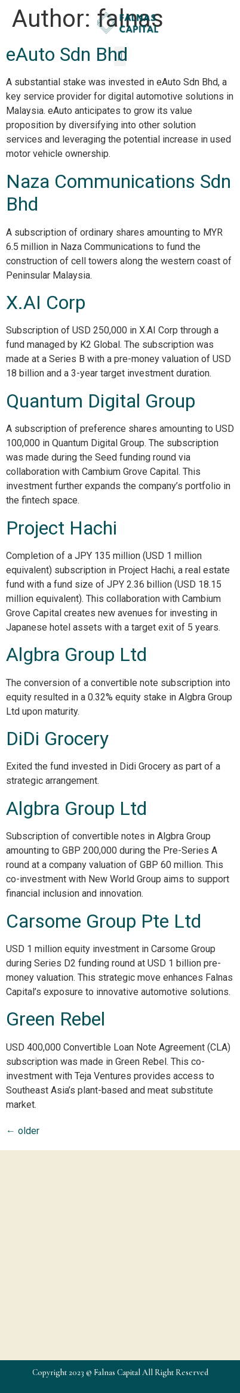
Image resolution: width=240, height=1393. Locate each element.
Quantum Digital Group (100, 401)
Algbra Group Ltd (76, 654)
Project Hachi (61, 528)
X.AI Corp (45, 302)
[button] (119, 56)
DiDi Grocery (57, 738)
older (22, 1130)
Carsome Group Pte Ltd (103, 921)
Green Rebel (55, 1019)
